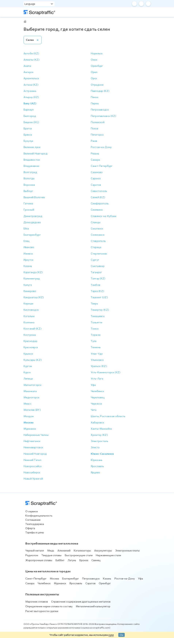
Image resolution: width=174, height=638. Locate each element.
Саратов (90, 583)
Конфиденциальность (38, 515)
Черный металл (34, 550)
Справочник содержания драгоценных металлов (80, 601)
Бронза (83, 560)
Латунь (72, 560)
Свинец (96, 560)
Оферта (30, 528)
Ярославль (75, 583)
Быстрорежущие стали (79, 555)
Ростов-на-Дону (124, 578)
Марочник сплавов (36, 601)
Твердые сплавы (51, 555)
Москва (54, 578)
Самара (29, 583)
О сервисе (31, 511)
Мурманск (60, 583)
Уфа (140, 578)
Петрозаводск (91, 578)
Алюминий (64, 550)
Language (29, 3)
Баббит (60, 560)
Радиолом (31, 555)
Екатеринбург (70, 578)
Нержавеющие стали (108, 555)
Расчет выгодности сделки (41, 611)
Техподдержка (34, 523)
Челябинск (44, 583)
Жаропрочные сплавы (38, 560)
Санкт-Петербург (36, 578)
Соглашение (33, 519)
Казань (107, 578)
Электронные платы (127, 550)
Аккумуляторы (103, 550)
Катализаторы (82, 550)
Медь (50, 550)
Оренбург (105, 583)
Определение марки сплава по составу (48, 606)
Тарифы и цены (34, 532)
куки (111, 634)
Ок (121, 634)
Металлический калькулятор (93, 606)
